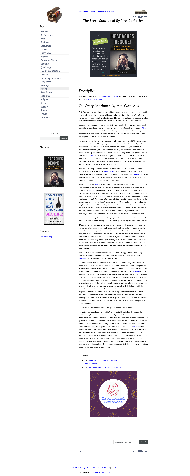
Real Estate (46, 92)
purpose (98, 184)
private (91, 156)
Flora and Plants (49, 60)
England (136, 271)
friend (144, 128)
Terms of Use (93, 467)
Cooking (45, 63)
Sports (44, 110)
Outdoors (45, 117)
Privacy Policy (78, 467)
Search (114, 467)
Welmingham (109, 171)
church (136, 327)
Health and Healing (50, 71)
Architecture (47, 35)
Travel (44, 114)
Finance (44, 56)
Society (44, 106)
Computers (46, 46)
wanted (102, 196)
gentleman (138, 174)
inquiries (86, 131)
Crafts (44, 49)
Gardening (46, 67)
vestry (109, 131)
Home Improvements (51, 78)
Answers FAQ (46, 236)
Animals (44, 31)
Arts (43, 38)
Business (45, 42)
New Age (45, 85)
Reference (45, 96)
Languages (46, 81)
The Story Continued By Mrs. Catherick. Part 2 (106, 367)
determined (83, 258)
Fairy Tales (46, 53)
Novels (44, 88)
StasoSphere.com (101, 472)
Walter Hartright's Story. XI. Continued (102, 360)
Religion (44, 99)
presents (92, 190)
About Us (105, 467)
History (44, 74)
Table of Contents (91, 364)
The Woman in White (110, 96)
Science (44, 103)
